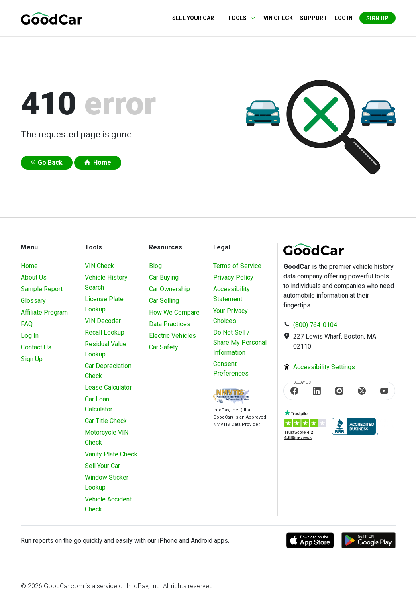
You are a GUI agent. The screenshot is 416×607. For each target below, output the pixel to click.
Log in (343, 18)
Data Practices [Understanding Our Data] (169, 324)
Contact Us (36, 347)
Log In (30, 335)
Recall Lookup (104, 332)
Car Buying (164, 277)
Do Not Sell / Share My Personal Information (240, 342)
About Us (34, 277)
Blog (155, 266)
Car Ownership (169, 289)
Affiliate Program (44, 312)
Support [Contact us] (313, 18)
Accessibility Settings (324, 367)
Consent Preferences (231, 368)
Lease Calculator (108, 387)
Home (102, 162)
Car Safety (163, 347)
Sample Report (42, 289)
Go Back (50, 162)
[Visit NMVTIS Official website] (231, 397)
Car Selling (164, 301)
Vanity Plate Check (111, 454)
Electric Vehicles (172, 335)
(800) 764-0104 (315, 325)
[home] (51, 18)
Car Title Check (106, 421)
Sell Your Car (193, 18)
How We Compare (174, 312)
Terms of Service (237, 266)
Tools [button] (237, 18)
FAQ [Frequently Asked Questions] (27, 324)
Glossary (33, 301)
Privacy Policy (233, 277)
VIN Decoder (103, 321)
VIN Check (278, 18)
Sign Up (377, 18)
